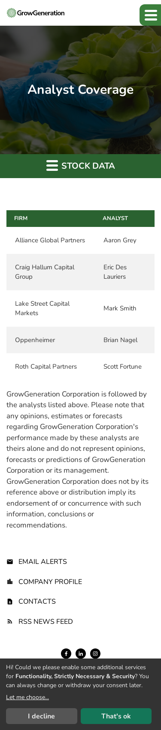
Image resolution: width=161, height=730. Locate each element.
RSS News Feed (45, 621)
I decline (41, 716)
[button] (150, 15)
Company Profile (50, 582)
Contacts (37, 601)
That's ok (116, 716)
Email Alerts (42, 561)
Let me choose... (27, 697)
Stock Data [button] (80, 165)
